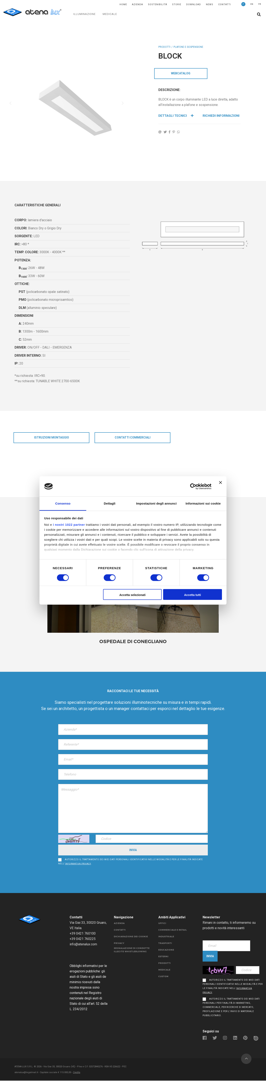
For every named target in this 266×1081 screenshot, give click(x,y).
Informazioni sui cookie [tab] (203, 503)
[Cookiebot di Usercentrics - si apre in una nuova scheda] (193, 486)
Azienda (137, 4)
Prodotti (164, 46)
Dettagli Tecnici (176, 116)
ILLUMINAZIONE (84, 14)
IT (243, 4)
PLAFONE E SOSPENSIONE (188, 46)
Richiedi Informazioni (221, 116)
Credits (77, 1072)
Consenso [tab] (62, 503)
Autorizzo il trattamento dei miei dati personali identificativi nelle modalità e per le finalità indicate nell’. (130, 862)
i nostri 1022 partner (69, 524)
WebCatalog (180, 73)
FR (259, 4)
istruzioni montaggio (51, 438)
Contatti (224, 4)
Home (123, 4)
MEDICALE (110, 14)
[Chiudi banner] (220, 486)
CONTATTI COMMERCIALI (132, 438)
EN (251, 4)
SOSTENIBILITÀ (157, 4)
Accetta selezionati (132, 595)
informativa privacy (78, 864)
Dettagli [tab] (110, 503)
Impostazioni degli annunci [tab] (156, 503)
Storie (176, 4)
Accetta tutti (192, 595)
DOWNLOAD (193, 4)
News (209, 4)
